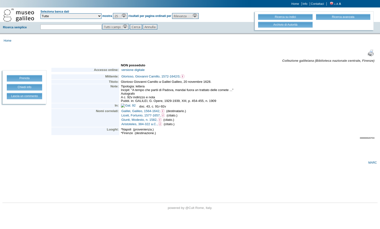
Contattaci (317, 4)
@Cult (190, 208)
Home (295, 4)
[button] (120, 16)
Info (304, 4)
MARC (372, 162)
